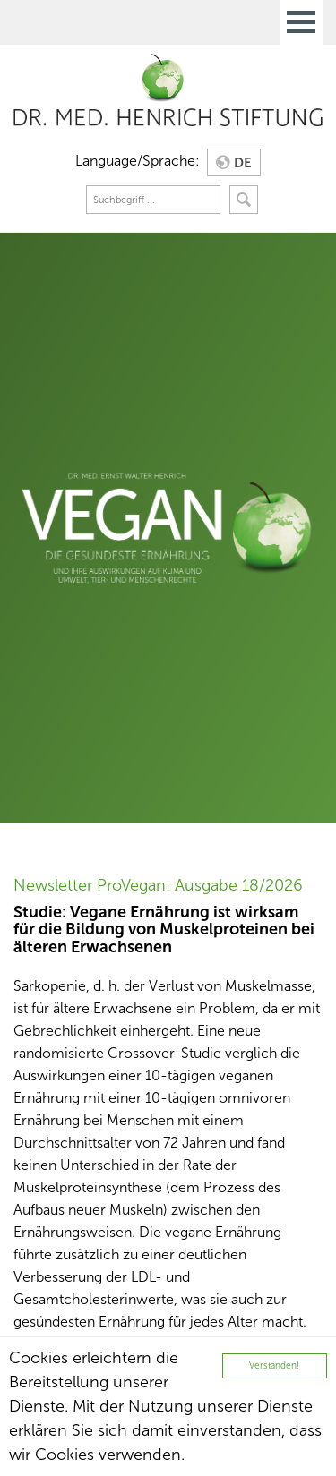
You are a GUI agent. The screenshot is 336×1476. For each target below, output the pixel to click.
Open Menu (301, 22)
